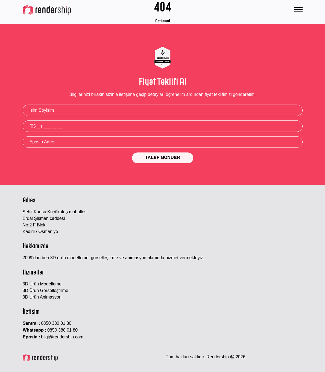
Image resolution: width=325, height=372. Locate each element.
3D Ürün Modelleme (42, 284)
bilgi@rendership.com (62, 337)
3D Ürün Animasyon (42, 297)
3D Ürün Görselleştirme (45, 290)
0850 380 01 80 (56, 323)
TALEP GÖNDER (162, 158)
